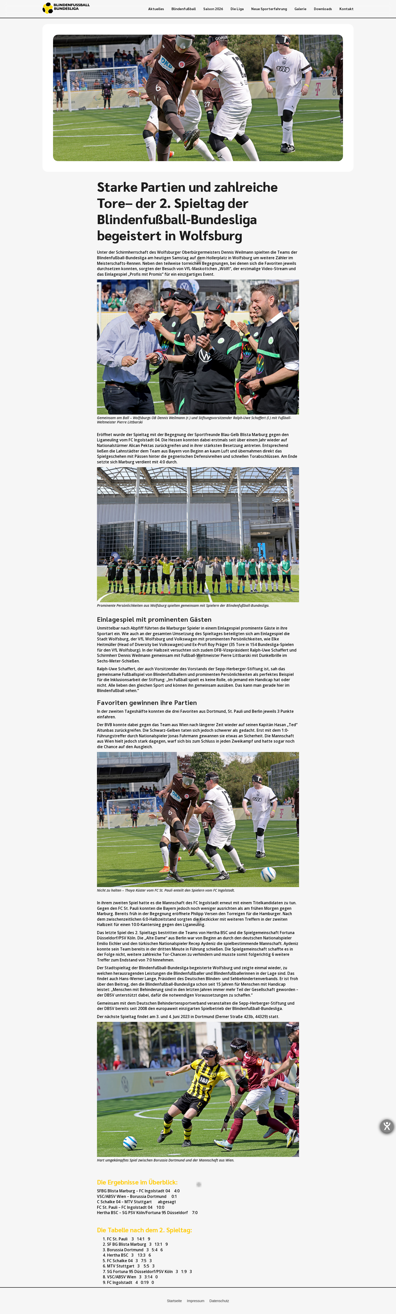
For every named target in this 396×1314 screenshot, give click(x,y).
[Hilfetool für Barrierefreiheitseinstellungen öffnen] (386, 1126)
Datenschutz (219, 1301)
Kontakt (346, 8)
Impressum (195, 1301)
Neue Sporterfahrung (269, 8)
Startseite (174, 1301)
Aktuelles (156, 8)
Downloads (323, 8)
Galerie (300, 8)
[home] (66, 9)
